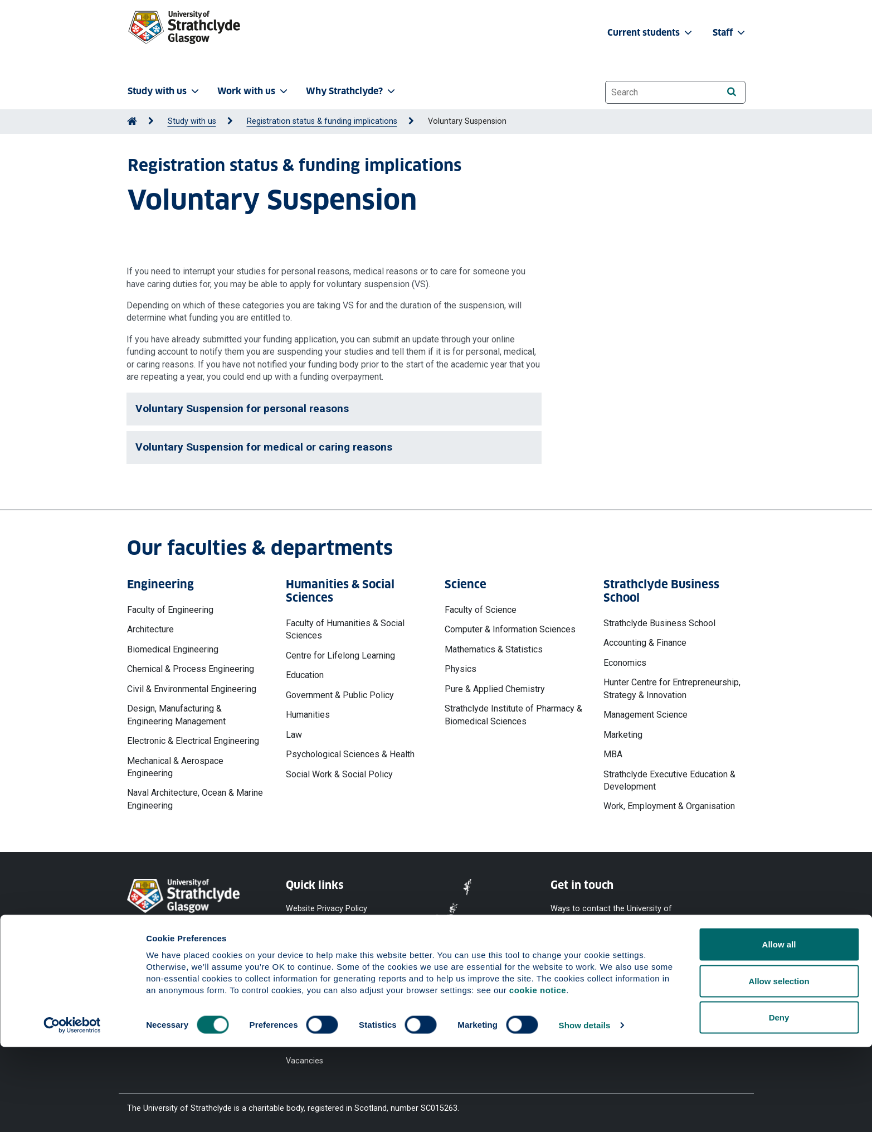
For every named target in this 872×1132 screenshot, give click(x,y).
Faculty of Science (481, 609)
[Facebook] (565, 968)
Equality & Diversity (319, 969)
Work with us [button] (253, 91)
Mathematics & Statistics (494, 649)
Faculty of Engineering (170, 609)
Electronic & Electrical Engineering (193, 741)
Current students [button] (650, 32)
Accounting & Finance (644, 642)
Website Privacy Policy (326, 908)
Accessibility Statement (328, 949)
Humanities (308, 714)
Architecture (150, 629)
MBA (612, 754)
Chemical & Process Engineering (190, 669)
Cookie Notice (311, 928)
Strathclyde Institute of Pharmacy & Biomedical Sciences (513, 714)
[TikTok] (682, 968)
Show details (585, 1110)
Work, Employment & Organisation (669, 806)
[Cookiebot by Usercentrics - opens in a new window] (72, 1110)
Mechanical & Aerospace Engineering (175, 767)
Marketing (622, 734)
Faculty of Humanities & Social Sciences (345, 629)
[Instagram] (655, 968)
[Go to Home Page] (132, 121)
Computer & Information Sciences (510, 629)
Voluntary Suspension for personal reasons (242, 408)
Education (305, 675)
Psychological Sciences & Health (350, 754)
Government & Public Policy (340, 695)
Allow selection (778, 1066)
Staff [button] (730, 32)
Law (294, 734)
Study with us (192, 121)
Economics (624, 662)
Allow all (779, 1029)
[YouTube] (595, 968)
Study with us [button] (164, 91)
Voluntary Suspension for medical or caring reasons (263, 447)
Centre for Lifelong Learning (340, 655)
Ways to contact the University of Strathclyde (611, 913)
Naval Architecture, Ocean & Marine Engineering (195, 798)
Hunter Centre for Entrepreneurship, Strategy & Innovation (672, 688)
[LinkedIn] (710, 968)
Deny (779, 1102)
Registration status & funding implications (322, 121)
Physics (460, 669)
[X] (626, 968)
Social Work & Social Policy (339, 774)
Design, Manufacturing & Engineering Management (176, 714)
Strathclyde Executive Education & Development (669, 780)
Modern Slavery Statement (314, 994)
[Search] (731, 91)
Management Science (645, 714)
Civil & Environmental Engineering (191, 689)
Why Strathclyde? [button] (351, 91)
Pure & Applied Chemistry (495, 689)
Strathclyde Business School (659, 623)
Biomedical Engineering (172, 649)
